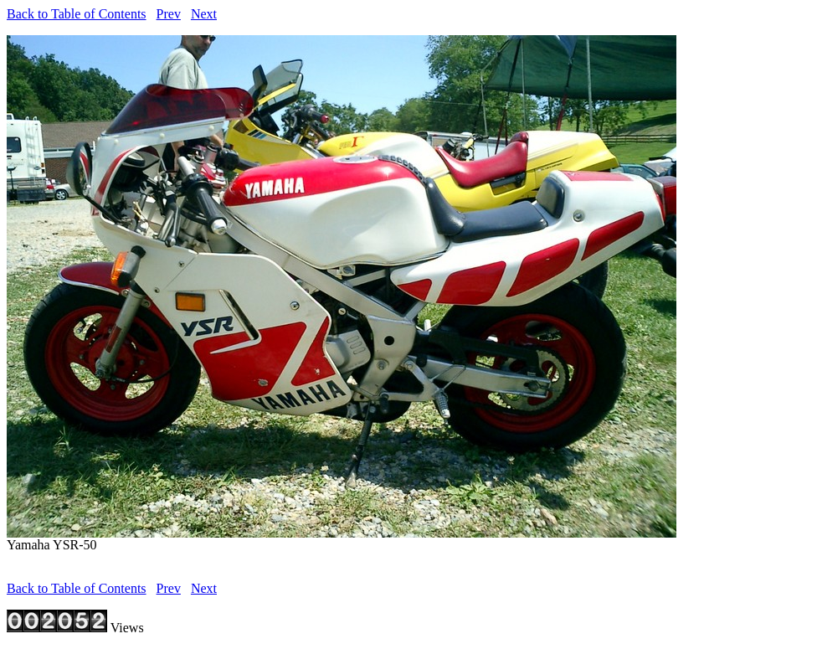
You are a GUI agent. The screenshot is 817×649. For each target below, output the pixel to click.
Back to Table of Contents (76, 14)
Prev (169, 14)
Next (204, 14)
